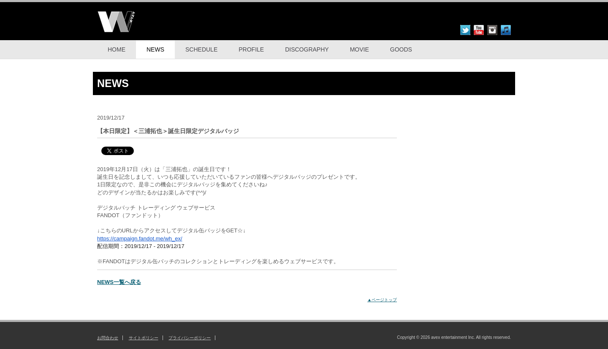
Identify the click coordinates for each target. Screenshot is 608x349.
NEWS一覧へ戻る (119, 282)
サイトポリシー (143, 337)
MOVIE (359, 49)
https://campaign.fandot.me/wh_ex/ (139, 238)
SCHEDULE (201, 49)
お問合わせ (107, 337)
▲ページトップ (382, 299)
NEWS (155, 49)
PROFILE (251, 49)
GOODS (401, 49)
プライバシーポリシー (189, 337)
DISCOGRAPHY (306, 49)
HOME (116, 49)
